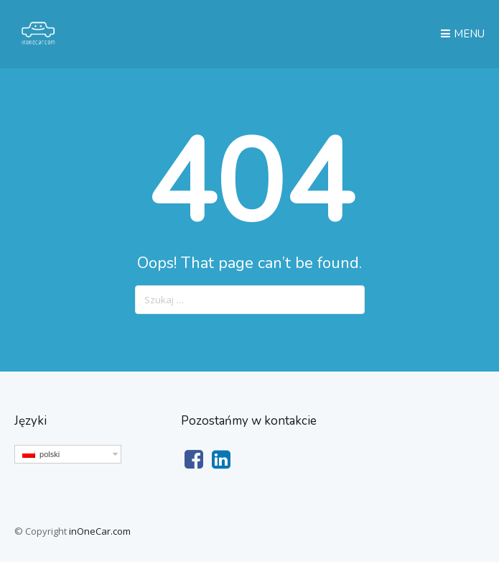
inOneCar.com (100, 531)
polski (41, 454)
